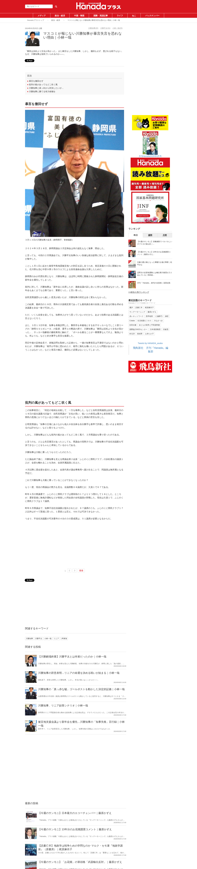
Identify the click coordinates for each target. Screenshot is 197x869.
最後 (81, 570)
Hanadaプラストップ (35, 20)
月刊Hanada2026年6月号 (150, 156)
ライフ (120, 15)
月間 (165, 235)
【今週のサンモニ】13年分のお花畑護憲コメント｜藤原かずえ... (154, 253)
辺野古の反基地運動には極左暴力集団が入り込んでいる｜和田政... (154, 274)
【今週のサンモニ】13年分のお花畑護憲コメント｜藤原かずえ (75, 829)
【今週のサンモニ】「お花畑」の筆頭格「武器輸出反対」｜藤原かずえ (80, 862)
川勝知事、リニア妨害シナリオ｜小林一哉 (63, 705)
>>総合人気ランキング (138, 292)
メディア (42, 15)
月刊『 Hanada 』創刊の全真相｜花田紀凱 (154, 283)
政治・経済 (60, 15)
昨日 (136, 235)
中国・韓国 (79, 15)
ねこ (134, 15)
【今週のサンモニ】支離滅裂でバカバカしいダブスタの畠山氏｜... (154, 243)
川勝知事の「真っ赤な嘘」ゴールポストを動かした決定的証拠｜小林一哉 (81, 689)
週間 (150, 235)
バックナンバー (152, 15)
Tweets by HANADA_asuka (150, 343)
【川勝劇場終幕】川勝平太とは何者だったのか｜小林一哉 (72, 656)
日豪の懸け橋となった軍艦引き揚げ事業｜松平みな (154, 263)
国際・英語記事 (100, 15)
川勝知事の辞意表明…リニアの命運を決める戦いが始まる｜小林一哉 (78, 672)
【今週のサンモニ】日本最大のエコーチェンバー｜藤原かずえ (75, 813)
